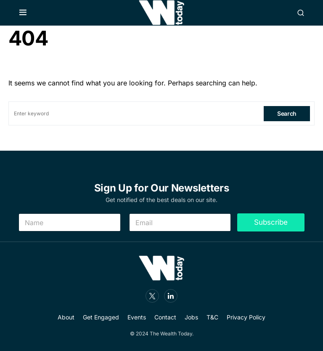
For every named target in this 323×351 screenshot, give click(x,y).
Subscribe (271, 222)
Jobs (191, 317)
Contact (165, 317)
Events (136, 317)
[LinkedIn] (170, 295)
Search (287, 113)
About (66, 317)
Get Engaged (101, 317)
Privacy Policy (246, 317)
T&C (212, 317)
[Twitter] (152, 295)
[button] (23, 13)
